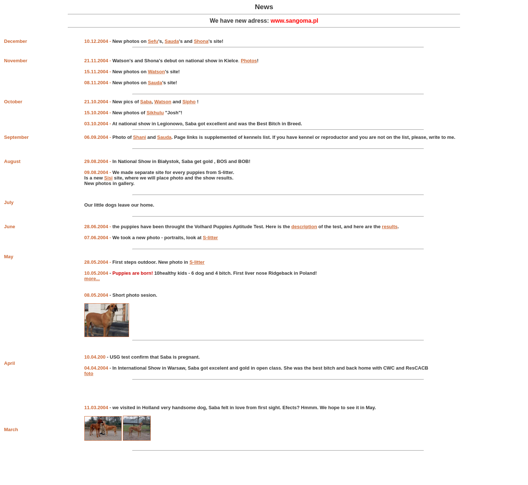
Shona (201, 41)
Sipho (188, 101)
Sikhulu (155, 112)
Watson (156, 71)
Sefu (153, 41)
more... (92, 278)
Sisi (108, 178)
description (304, 226)
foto (89, 373)
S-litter (210, 237)
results (390, 226)
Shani (139, 137)
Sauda (172, 41)
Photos (249, 60)
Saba (145, 101)
